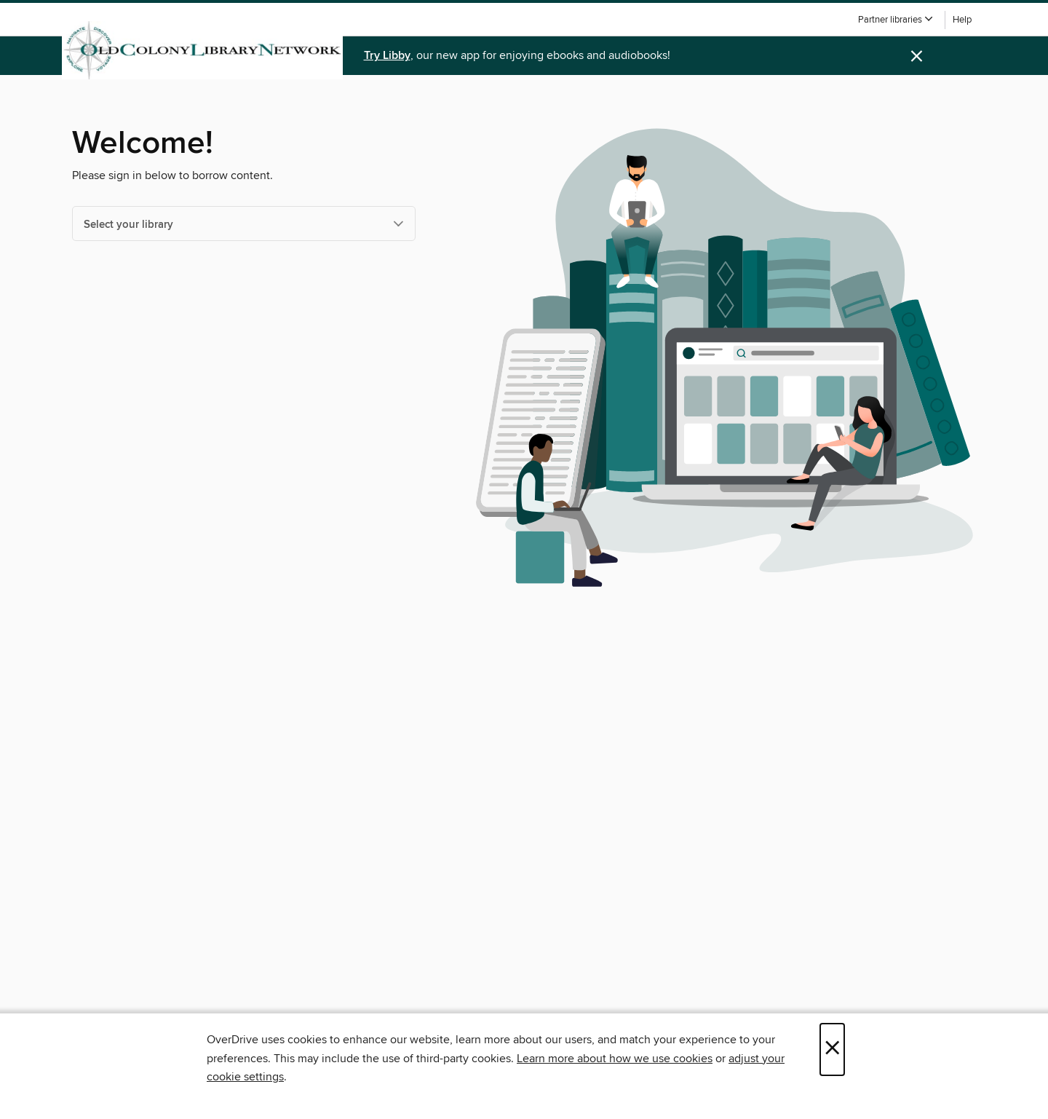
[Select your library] (244, 223)
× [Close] (832, 1049)
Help (962, 20)
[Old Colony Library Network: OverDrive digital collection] (202, 50)
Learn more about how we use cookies (614, 1058)
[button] (896, 20)
